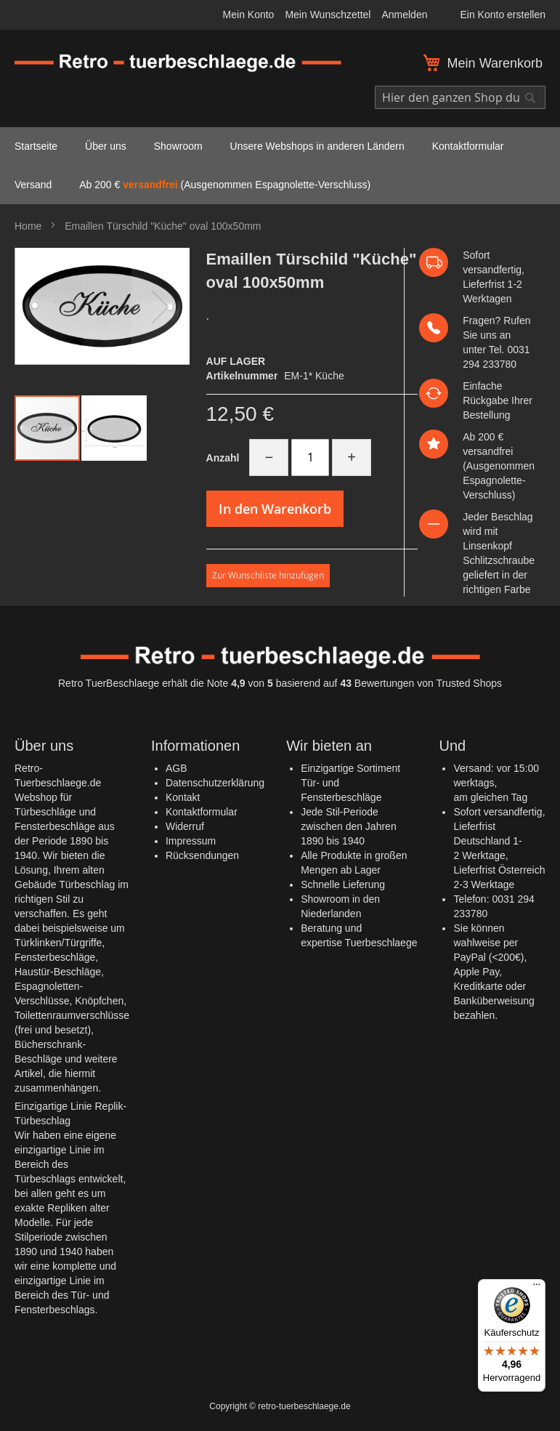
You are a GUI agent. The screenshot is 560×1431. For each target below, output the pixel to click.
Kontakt (183, 797)
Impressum (191, 841)
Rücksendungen (202, 855)
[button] (160, 306)
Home (28, 226)
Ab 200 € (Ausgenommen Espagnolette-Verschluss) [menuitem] (224, 184)
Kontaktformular (202, 812)
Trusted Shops (469, 683)
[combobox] (460, 97)
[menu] (280, 165)
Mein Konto (249, 14)
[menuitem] (36, 146)
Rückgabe (485, 400)
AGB (176, 768)
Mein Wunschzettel (327, 14)
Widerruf (185, 826)
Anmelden (404, 14)
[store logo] (178, 64)
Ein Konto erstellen (502, 14)
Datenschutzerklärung (215, 783)
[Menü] (536, 1288)
